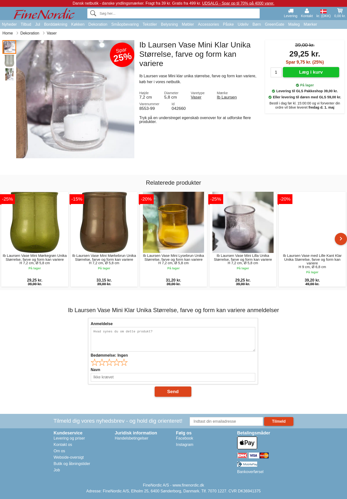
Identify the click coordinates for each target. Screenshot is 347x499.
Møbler (188, 24)
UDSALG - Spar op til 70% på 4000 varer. (238, 3)
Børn (257, 24)
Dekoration (97, 24)
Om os (59, 451)
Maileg (294, 24)
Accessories (208, 24)
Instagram (184, 444)
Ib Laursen (227, 97)
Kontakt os (63, 444)
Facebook (184, 438)
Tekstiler (150, 24)
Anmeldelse (102, 324)
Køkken (77, 24)
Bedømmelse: (109, 355)
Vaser (196, 97)
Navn (95, 370)
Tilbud (26, 24)
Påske (228, 24)
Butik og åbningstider (72, 464)
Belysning (169, 24)
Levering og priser (69, 438)
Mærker (310, 24)
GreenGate (274, 24)
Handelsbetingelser (131, 438)
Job (57, 470)
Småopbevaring (125, 24)
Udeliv (243, 24)
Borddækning (55, 24)
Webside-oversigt (69, 457)
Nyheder (9, 24)
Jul (37, 24)
